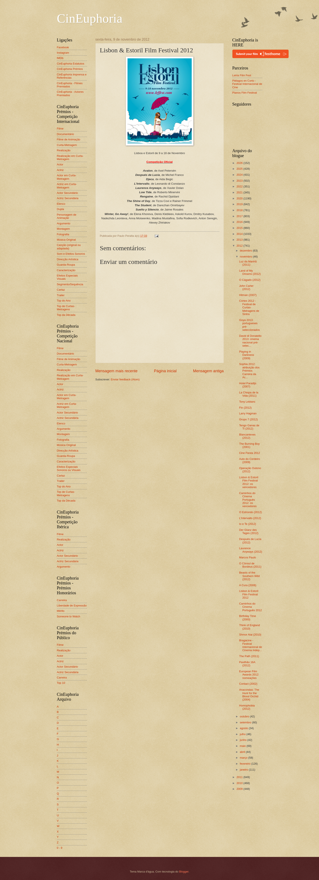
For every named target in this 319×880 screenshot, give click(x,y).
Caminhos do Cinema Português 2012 (250, 607)
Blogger (183, 871)
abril (243, 751)
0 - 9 (59, 847)
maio (243, 746)
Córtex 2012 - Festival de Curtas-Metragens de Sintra (249, 307)
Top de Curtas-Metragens (66, 308)
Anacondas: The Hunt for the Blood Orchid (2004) (249, 694)
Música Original (66, 239)
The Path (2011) (249, 656)
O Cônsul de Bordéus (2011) (250, 565)
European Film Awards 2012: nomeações (249, 675)
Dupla (60, 209)
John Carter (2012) (246, 287)
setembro (246, 722)
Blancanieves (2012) (247, 436)
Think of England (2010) (249, 627)
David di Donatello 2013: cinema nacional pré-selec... (250, 340)
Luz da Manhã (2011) (248, 263)
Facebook (63, 47)
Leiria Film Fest (241, 75)
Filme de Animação (68, 139)
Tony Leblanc (247, 401)
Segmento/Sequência (70, 284)
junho (243, 740)
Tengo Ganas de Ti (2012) (249, 427)
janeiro (244, 769)
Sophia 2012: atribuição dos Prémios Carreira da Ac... (249, 370)
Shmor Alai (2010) (250, 634)
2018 (239, 210)
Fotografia (63, 234)
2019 (239, 204)
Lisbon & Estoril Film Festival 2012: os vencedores (248, 482)
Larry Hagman (248, 413)
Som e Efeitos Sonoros (71, 253)
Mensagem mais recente (116, 371)
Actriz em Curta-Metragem (67, 185)
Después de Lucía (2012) (250, 540)
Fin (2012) (245, 407)
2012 (239, 245)
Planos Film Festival (244, 92)
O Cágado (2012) (250, 279)
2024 (239, 174)
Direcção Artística (67, 259)
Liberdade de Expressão (72, 605)
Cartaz (61, 289)
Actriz (60, 170)
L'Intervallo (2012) (250, 518)
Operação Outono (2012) (250, 469)
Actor (60, 164)
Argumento (63, 223)
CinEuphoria (90, 18)
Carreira (62, 600)
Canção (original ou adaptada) (69, 246)
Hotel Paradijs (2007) (247, 385)
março (244, 757)
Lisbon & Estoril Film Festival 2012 (248, 594)
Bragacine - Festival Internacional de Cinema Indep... (250, 645)
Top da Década (66, 314)
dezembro (246, 250)
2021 (239, 192)
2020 (239, 198)
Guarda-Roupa (66, 264)
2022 (239, 186)
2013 (239, 239)
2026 (239, 163)
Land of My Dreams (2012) (250, 272)
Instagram (63, 52)
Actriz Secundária (68, 198)
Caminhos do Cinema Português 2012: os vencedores (248, 500)
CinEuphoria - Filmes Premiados (70, 85)
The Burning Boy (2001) (249, 445)
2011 (239, 777)
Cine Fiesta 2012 (249, 453)
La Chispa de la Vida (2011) (248, 394)
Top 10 (61, 682)
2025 (239, 168)
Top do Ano (64, 300)
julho (243, 734)
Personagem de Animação (66, 216)
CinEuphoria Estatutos (70, 63)
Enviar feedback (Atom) (125, 379)
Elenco (61, 203)
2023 (239, 180)
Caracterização (66, 270)
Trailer (61, 295)
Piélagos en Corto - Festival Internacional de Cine (247, 84)
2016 (239, 222)
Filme (60, 128)
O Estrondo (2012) (250, 512)
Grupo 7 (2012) (248, 419)
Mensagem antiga (208, 371)
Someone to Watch (68, 616)
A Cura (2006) (247, 585)
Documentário (65, 134)
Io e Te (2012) (247, 523)
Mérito (61, 610)
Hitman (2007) (248, 295)
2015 (239, 228)
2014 (239, 233)
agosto (244, 728)
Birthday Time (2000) (247, 617)
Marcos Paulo (247, 557)
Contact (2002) (248, 683)
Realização (64, 150)
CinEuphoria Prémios (70, 69)
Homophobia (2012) (247, 707)
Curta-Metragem (67, 145)
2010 (239, 783)
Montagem (63, 228)
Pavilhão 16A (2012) (247, 664)
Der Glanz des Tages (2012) (248, 531)
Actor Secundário (67, 192)
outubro (245, 716)
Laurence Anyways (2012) (250, 550)
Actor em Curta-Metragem (66, 177)
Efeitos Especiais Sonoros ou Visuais (69, 468)
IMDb (60, 58)
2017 (239, 216)
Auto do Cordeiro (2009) (249, 460)
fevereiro (245, 763)
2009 (239, 788)
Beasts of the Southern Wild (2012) (249, 576)
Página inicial (165, 371)
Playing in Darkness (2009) (246, 355)
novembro (246, 256)
